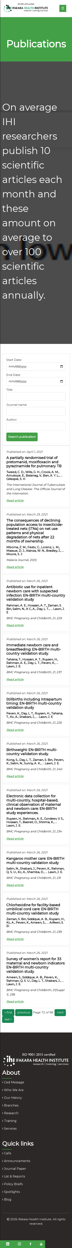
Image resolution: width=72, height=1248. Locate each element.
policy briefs (12, 1184)
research (10, 1113)
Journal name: (16, 405)
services (9, 1128)
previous (23, 1012)
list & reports (13, 1176)
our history (12, 1098)
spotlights (11, 1192)
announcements (16, 1161)
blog (6, 1199)
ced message (13, 1082)
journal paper (14, 1169)
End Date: (13, 375)
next (60, 1012)
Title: (9, 390)
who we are (13, 1090)
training (9, 1121)
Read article (14, 500)
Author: (11, 419)
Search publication (22, 437)
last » (8, 1019)
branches (10, 1105)
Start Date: (14, 360)
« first (8, 1012)
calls (6, 1153)
